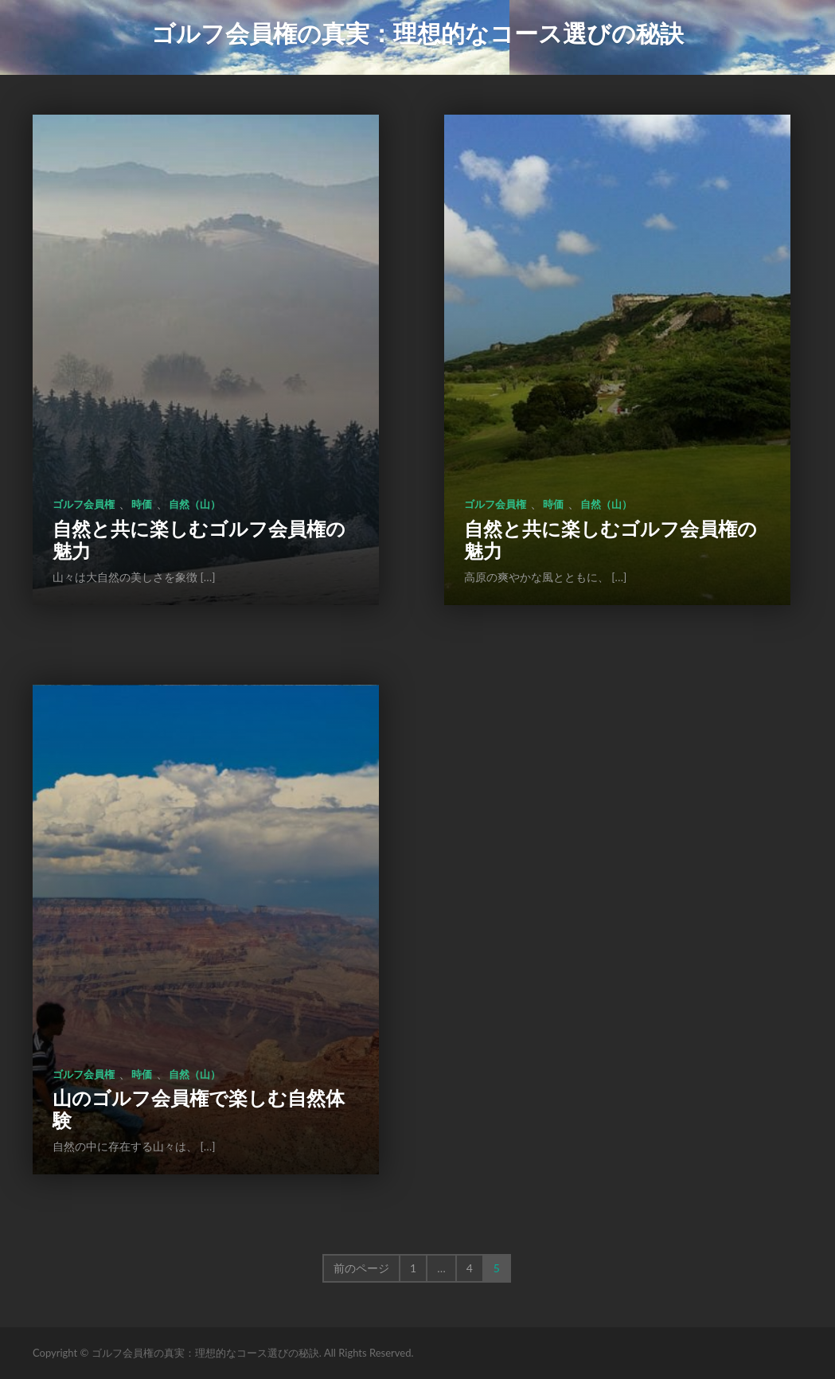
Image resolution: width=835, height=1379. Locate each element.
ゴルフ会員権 (84, 504)
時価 (141, 504)
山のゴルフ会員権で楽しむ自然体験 (199, 1108)
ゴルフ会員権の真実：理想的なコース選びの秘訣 (417, 32)
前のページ (361, 1268)
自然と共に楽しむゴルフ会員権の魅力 (199, 539)
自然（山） (194, 504)
